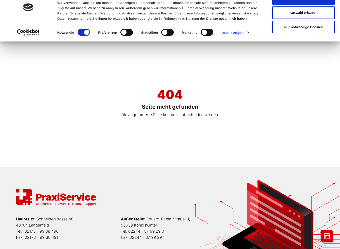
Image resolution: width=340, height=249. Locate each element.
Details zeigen (232, 46)
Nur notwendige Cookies (303, 40)
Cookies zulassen (303, 11)
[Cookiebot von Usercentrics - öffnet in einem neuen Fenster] (28, 46)
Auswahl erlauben (303, 26)
